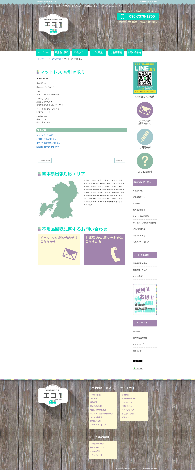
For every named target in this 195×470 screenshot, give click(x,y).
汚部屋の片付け (139, 236)
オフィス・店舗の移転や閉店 (144, 223)
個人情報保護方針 (140, 338)
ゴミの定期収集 (139, 229)
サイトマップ (153, 2)
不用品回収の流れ (140, 263)
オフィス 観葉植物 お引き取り (48, 143)
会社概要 (143, 2)
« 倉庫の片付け (45, 160)
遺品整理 (136, 203)
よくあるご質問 (128, 414)
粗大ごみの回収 (139, 210)
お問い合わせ (134, 52)
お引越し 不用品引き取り (46, 139)
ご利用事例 (116, 52)
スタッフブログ (128, 410)
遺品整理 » (119, 160)
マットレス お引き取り (45, 135)
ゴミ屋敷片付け (139, 197)
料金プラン (80, 52)
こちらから (48, 241)
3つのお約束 (138, 276)
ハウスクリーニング (141, 242)
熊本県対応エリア (140, 270)
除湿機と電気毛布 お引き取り (48, 147)
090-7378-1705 (138, 16)
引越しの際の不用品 (141, 216)
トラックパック (96, 455)
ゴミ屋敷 (98, 52)
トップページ (43, 52)
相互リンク (137, 351)
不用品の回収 (62, 52)
